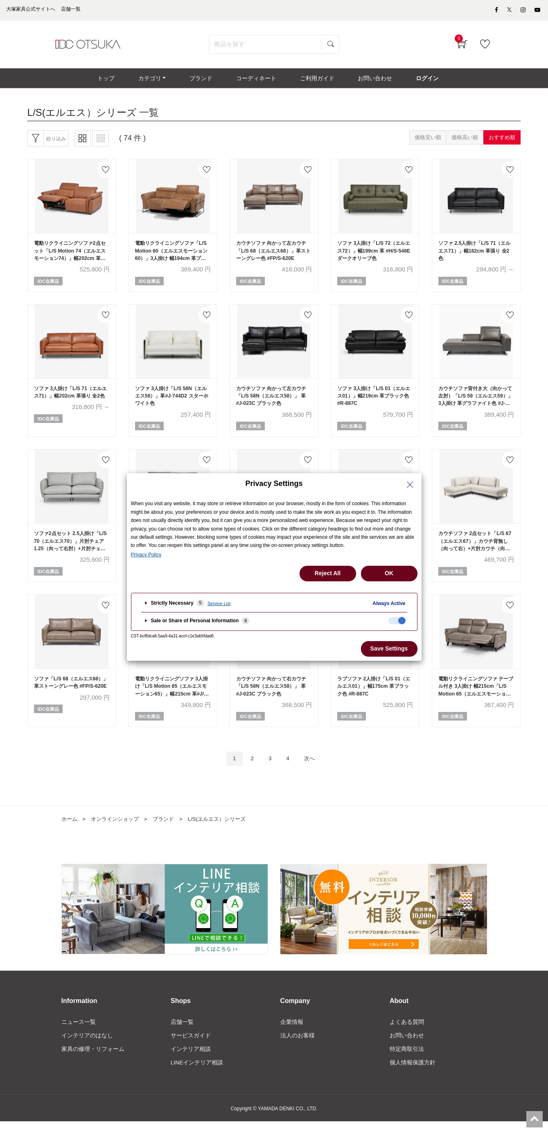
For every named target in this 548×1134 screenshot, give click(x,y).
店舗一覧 (182, 1033)
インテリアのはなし (87, 1047)
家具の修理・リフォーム (92, 1061)
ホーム (70, 830)
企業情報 (291, 1033)
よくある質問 (407, 1033)
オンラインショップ (118, 830)
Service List (219, 603)
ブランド (169, 830)
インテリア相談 (191, 1061)
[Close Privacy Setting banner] (410, 485)
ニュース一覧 (78, 1033)
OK (389, 573)
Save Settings (389, 648)
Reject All (328, 573)
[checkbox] (397, 620)
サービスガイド (191, 1047)
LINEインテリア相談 (197, 1075)
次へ (313, 769)
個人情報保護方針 (412, 1075)
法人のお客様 (297, 1047)
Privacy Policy (146, 555)
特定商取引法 (407, 1061)
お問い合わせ (407, 1047)
